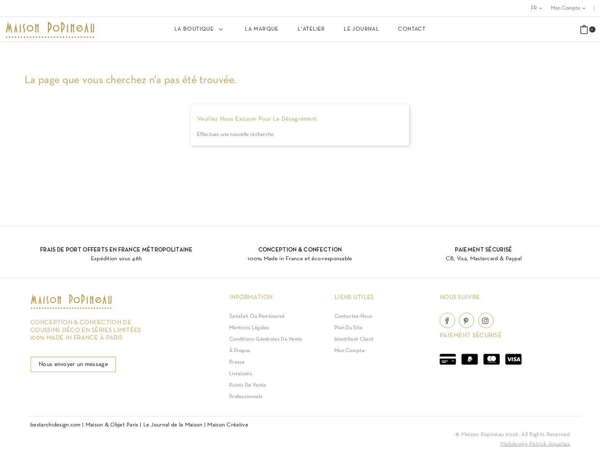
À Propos (239, 350)
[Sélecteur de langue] (537, 8)
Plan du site (348, 327)
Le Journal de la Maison (173, 425)
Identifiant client (353, 339)
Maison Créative (227, 425)
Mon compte (349, 350)
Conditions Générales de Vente (265, 339)
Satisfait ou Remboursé (257, 316)
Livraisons (240, 373)
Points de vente (247, 385)
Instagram (486, 320)
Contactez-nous (353, 316)
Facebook (447, 320)
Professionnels (245, 396)
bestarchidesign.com (55, 425)
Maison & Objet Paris (112, 425)
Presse (237, 362)
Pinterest (466, 320)
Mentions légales (249, 327)
